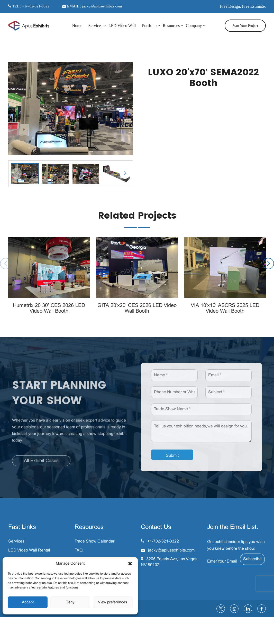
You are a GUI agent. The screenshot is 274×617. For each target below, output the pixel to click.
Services (95, 25)
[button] (130, 563)
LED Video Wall (122, 25)
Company (194, 25)
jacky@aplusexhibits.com (171, 550)
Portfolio (149, 25)
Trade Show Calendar (94, 541)
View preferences (112, 602)
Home (77, 25)
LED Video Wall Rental (29, 550)
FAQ (79, 550)
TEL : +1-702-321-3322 (28, 6)
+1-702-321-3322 (163, 541)
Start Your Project (245, 26)
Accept (28, 602)
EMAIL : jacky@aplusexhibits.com (92, 6)
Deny (70, 602)
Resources (171, 25)
